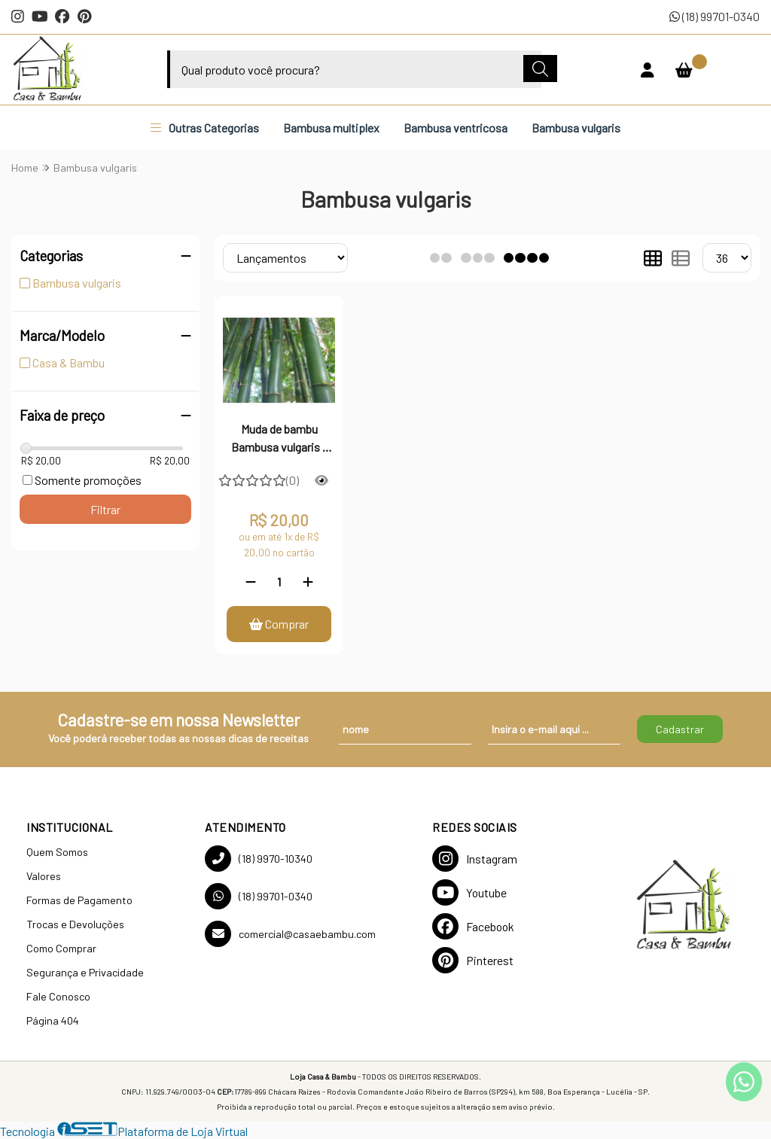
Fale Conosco (58, 996)
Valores (43, 875)
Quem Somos (57, 851)
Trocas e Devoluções (75, 924)
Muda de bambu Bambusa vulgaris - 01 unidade (279, 440)
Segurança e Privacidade (85, 972)
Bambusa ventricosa (455, 127)
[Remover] (251, 581)
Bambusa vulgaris (576, 127)
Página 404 (52, 1020)
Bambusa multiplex (331, 127)
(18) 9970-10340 (258, 858)
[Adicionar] (308, 581)
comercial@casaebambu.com (290, 934)
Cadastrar (680, 729)
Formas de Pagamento (79, 900)
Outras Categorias (205, 127)
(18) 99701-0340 (714, 16)
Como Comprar (61, 948)
